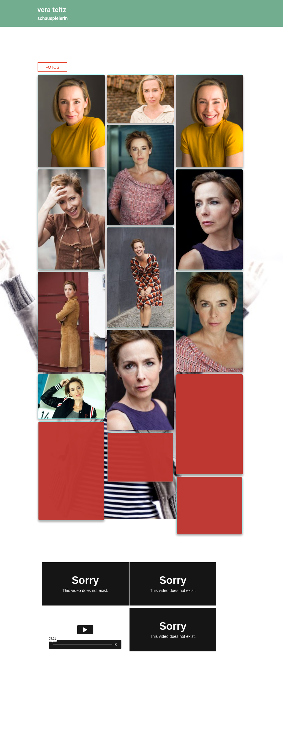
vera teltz (52, 10)
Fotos (52, 67)
